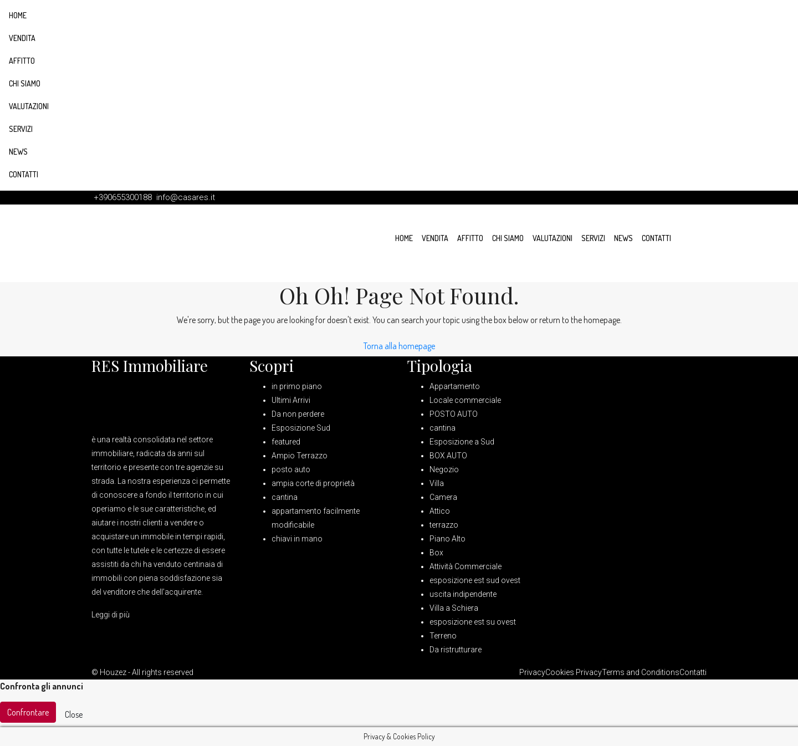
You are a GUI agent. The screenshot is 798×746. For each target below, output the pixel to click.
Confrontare (28, 712)
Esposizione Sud (301, 427)
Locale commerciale (465, 400)
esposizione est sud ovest (474, 580)
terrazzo (443, 524)
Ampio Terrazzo (300, 455)
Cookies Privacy (573, 672)
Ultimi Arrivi (291, 400)
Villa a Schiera (453, 608)
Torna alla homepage (399, 345)
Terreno (443, 635)
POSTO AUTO (453, 414)
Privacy (532, 672)
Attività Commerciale (465, 566)
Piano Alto (447, 538)
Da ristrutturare (455, 649)
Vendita (22, 38)
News (18, 151)
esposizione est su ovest (472, 621)
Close (74, 714)
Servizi (21, 129)
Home (18, 15)
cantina (285, 497)
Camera (443, 497)
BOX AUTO (448, 455)
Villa (436, 483)
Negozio (444, 469)
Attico (439, 511)
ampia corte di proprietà (313, 483)
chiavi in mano (297, 538)
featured (286, 441)
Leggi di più (110, 614)
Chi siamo (24, 83)
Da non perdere (298, 414)
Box (436, 552)
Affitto (22, 60)
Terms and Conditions (640, 672)
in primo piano (297, 386)
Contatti (23, 174)
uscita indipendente (463, 594)
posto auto (291, 469)
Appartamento (454, 386)
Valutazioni (29, 106)
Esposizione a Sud (461, 441)
